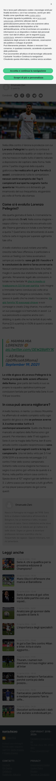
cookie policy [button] (34, 15)
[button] (51, 4)
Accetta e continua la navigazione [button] (28, 70)
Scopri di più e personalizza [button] (28, 77)
